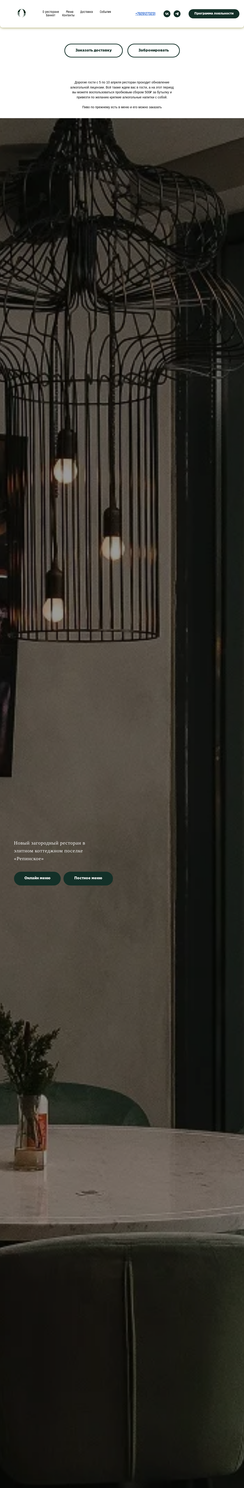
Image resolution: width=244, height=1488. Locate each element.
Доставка (91, 9)
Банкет (110, 9)
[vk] (167, 11)
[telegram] (177, 11)
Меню (72, 9)
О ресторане (52, 9)
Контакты (82, 13)
